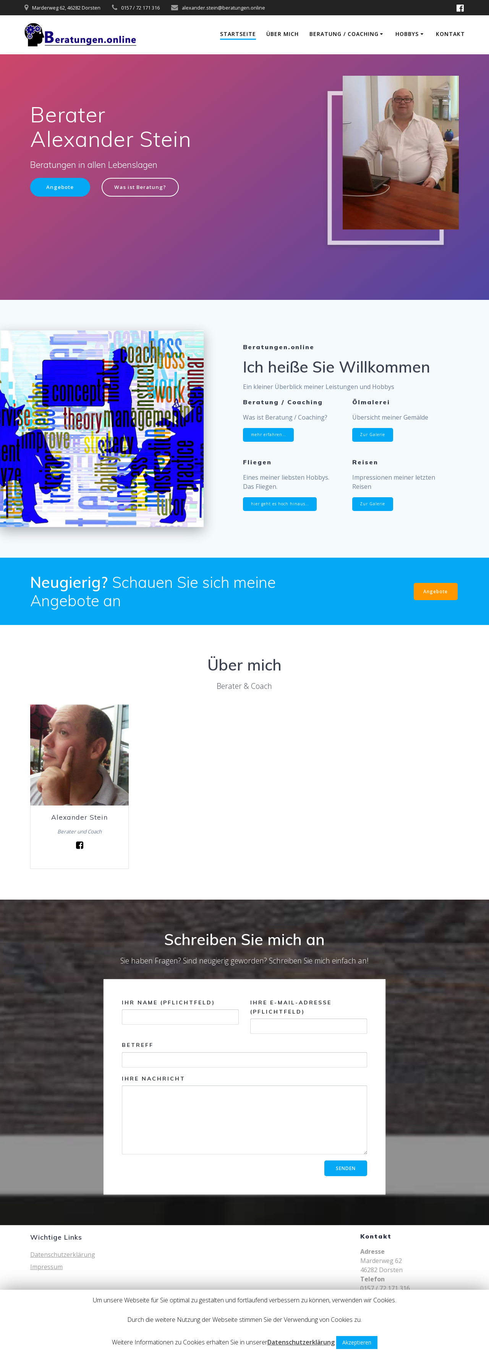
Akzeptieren (356, 1342)
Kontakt (450, 33)
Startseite (238, 33)
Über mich (282, 33)
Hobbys (407, 33)
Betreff (244, 1055)
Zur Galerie (373, 434)
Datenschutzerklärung (62, 1254)
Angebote (61, 187)
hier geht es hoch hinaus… (281, 504)
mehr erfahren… (269, 434)
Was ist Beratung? (143, 187)
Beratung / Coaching (344, 33)
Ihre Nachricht (244, 1114)
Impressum (46, 1267)
